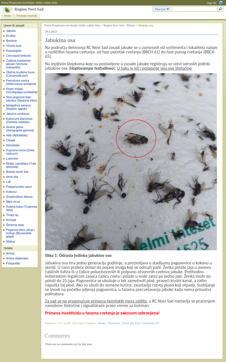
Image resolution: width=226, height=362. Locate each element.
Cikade (10, 140)
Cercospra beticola (18, 55)
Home (7, 15)
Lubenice (12, 158)
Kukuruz (11, 191)
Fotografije (13, 263)
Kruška (10, 35)
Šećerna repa (15, 224)
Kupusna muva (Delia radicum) (20, 152)
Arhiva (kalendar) (17, 258)
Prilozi (131, 25)
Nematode (13, 145)
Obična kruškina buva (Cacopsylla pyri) (20, 74)
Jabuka (10, 30)
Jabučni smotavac (18, 113)
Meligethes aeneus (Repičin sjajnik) (18, 107)
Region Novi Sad (29, 9)
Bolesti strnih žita (17, 171)
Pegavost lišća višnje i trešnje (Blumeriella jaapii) (20, 233)
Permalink (114, 323)
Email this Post (131, 323)
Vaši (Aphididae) (16, 135)
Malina (10, 241)
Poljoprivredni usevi (18, 186)
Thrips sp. (12, 215)
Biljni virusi (13, 201)
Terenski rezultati (26, 15)
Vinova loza (13, 45)
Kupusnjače (14, 50)
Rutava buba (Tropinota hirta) (21, 208)
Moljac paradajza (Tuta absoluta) (21, 165)
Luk (8, 181)
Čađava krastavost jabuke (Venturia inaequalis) (18, 64)
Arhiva (10, 253)
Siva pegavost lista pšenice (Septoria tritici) (21, 98)
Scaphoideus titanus (19, 196)
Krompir (11, 220)
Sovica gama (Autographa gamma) (20, 128)
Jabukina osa (60, 40)
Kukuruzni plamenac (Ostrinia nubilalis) (19, 120)
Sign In (211, 2)
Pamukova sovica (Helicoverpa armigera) (21, 82)
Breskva (11, 40)
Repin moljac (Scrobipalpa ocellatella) (22, 90)
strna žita (12, 176)
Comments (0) (150, 323)
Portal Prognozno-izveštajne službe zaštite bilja (29, 2)
